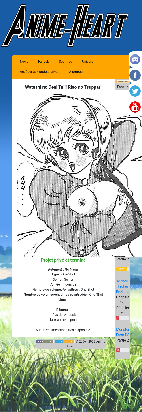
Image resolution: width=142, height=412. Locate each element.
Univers (87, 62)
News (24, 62)
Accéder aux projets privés (39, 72)
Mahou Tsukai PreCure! (122, 286)
